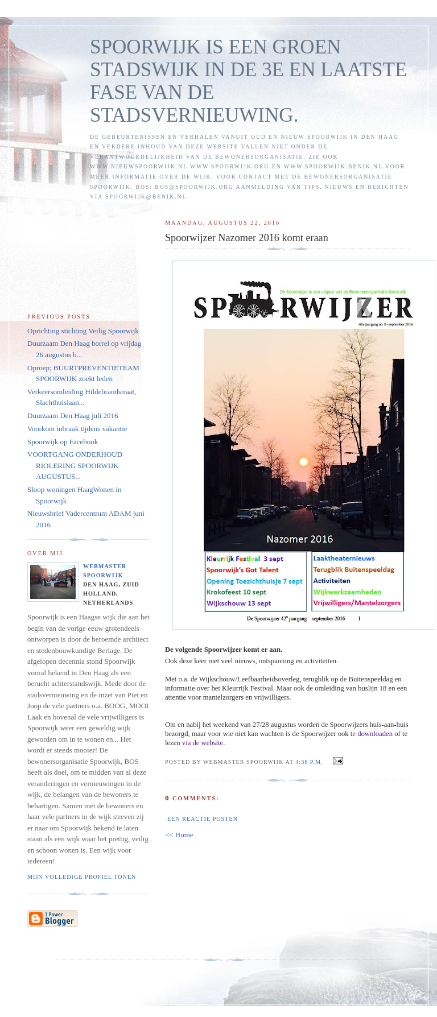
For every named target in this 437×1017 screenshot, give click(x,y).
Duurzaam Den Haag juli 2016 (72, 415)
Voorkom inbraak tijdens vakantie (77, 428)
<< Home (179, 834)
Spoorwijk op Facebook (62, 441)
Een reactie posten (202, 819)
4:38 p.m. (309, 762)
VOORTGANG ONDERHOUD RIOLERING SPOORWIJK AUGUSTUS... (74, 465)
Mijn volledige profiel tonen (81, 877)
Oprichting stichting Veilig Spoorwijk (83, 330)
